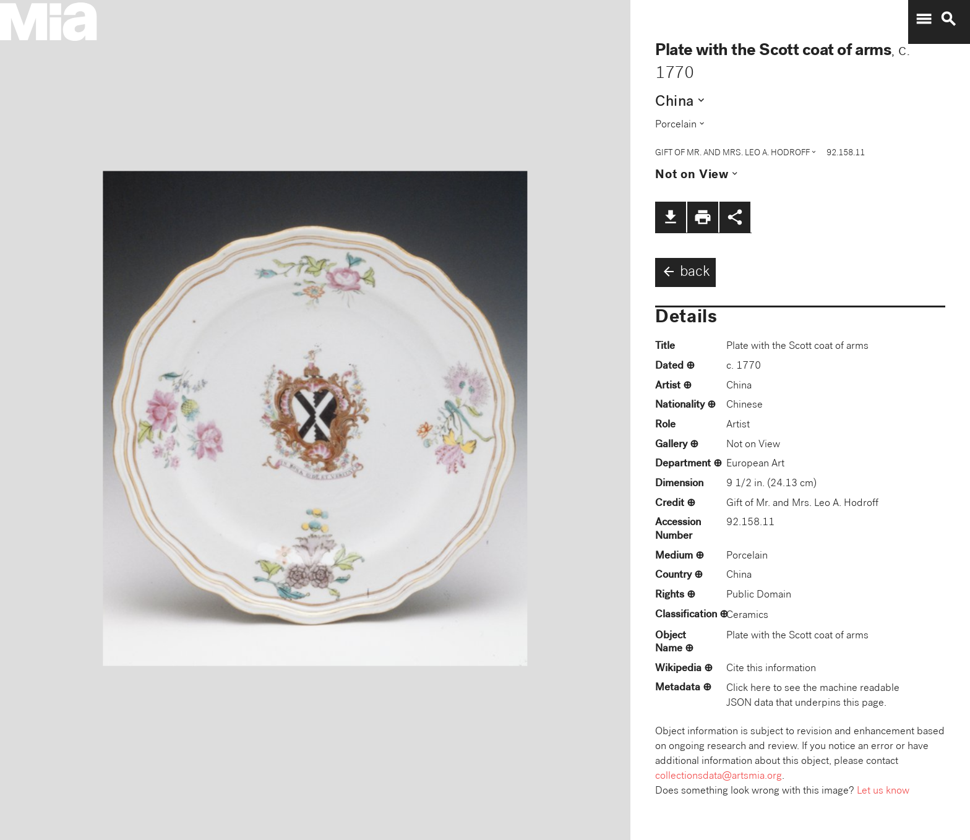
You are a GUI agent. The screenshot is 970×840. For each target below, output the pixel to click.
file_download (670, 217)
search (948, 19)
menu (923, 19)
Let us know (883, 791)
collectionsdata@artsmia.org (718, 776)
